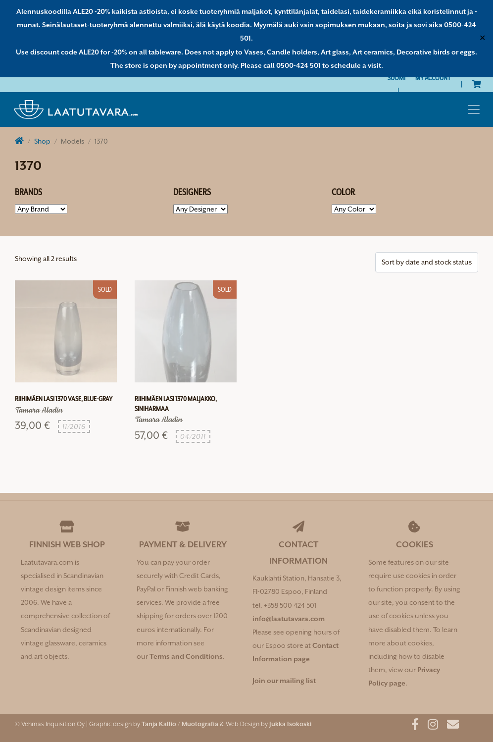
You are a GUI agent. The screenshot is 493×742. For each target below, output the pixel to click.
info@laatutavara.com (288, 619)
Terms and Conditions (186, 656)
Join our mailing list (284, 681)
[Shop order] (426, 262)
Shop (42, 141)
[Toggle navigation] (473, 109)
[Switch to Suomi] (396, 78)
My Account (433, 78)
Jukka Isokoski (290, 724)
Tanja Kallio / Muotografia (180, 724)
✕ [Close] (482, 38)
